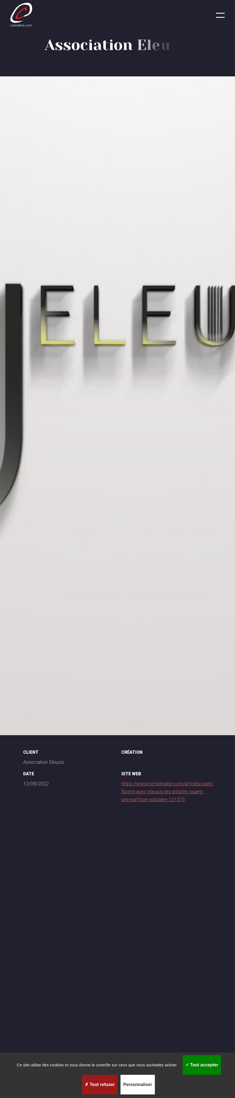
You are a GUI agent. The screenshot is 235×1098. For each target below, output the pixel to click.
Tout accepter (201, 1065)
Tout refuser (100, 1084)
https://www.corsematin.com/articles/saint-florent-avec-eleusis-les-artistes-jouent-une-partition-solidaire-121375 (167, 791)
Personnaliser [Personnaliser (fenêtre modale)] (137, 1084)
